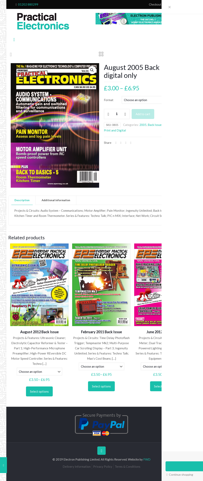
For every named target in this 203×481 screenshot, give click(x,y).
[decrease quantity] (108, 114)
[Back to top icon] (101, 450)
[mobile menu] (14, 39)
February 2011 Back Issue (101, 332)
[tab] (22, 200)
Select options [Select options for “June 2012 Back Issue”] (163, 386)
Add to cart (143, 114)
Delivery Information (77, 466)
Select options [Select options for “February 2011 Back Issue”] (101, 386)
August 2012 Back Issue (39, 332)
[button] (92, 70)
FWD (146, 459)
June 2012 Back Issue (163, 332)
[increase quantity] (125, 114)
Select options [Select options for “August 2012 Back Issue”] (39, 391)
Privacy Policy (102, 466)
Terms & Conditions (127, 466)
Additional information (56, 200)
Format (108, 100)
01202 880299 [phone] (28, 4)
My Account (180, 4)
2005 (143, 125)
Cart (167, 4)
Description (22, 200)
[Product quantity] (117, 114)
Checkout (155, 4)
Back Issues (155, 125)
